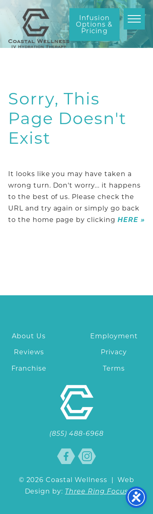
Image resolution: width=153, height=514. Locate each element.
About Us (29, 336)
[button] (134, 18)
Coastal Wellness (38, 28)
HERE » (131, 220)
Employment (114, 336)
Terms (114, 368)
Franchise (29, 368)
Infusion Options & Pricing (94, 24)
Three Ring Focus (96, 492)
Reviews (29, 352)
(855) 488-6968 (76, 434)
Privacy (114, 352)
